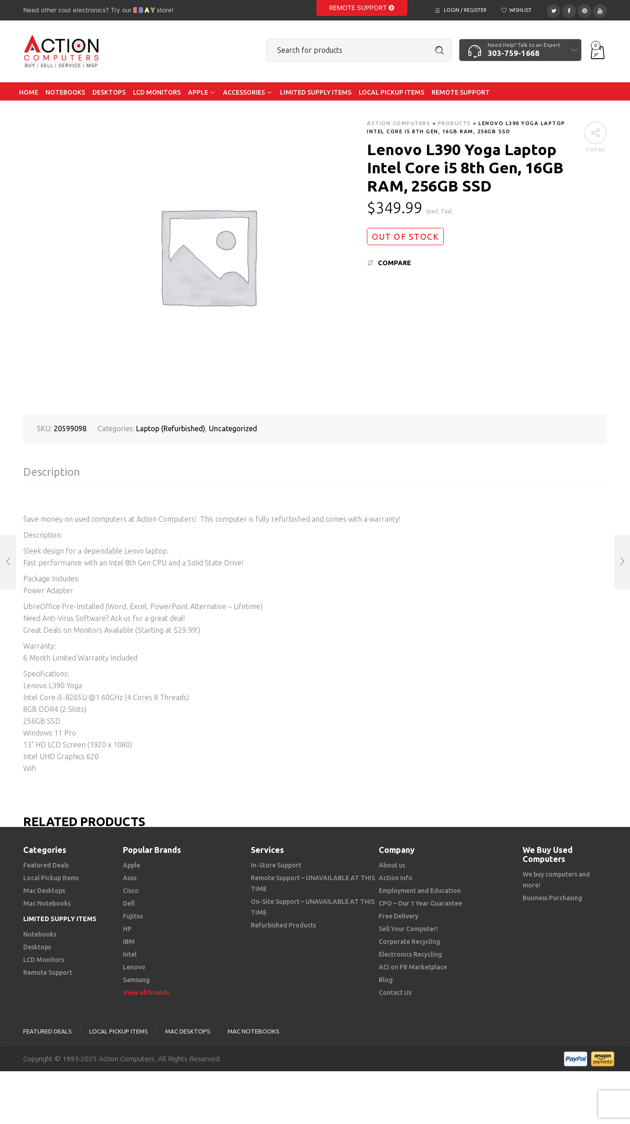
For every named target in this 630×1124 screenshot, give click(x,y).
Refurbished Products (283, 925)
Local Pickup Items (51, 878)
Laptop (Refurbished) (170, 428)
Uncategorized (233, 428)
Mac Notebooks (47, 903)
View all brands (146, 992)
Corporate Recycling (409, 941)
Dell (129, 903)
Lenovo (134, 967)
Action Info (395, 878)
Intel (130, 954)
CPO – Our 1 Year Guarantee (420, 903)
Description (51, 472)
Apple (131, 865)
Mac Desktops (44, 890)
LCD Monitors (43, 959)
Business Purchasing (552, 898)
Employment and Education (420, 890)
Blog (386, 979)
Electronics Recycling (410, 954)
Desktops (37, 947)
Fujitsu (133, 916)
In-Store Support (276, 865)
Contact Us (395, 992)
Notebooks (39, 934)
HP (127, 928)
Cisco (131, 890)
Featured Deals (46, 865)
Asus (130, 878)
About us (392, 865)
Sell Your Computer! (408, 928)
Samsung (136, 979)
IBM (129, 941)
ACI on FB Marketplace (413, 967)
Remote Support (361, 7)
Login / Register (465, 10)
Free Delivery (398, 916)
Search (439, 50)
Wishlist (520, 10)
